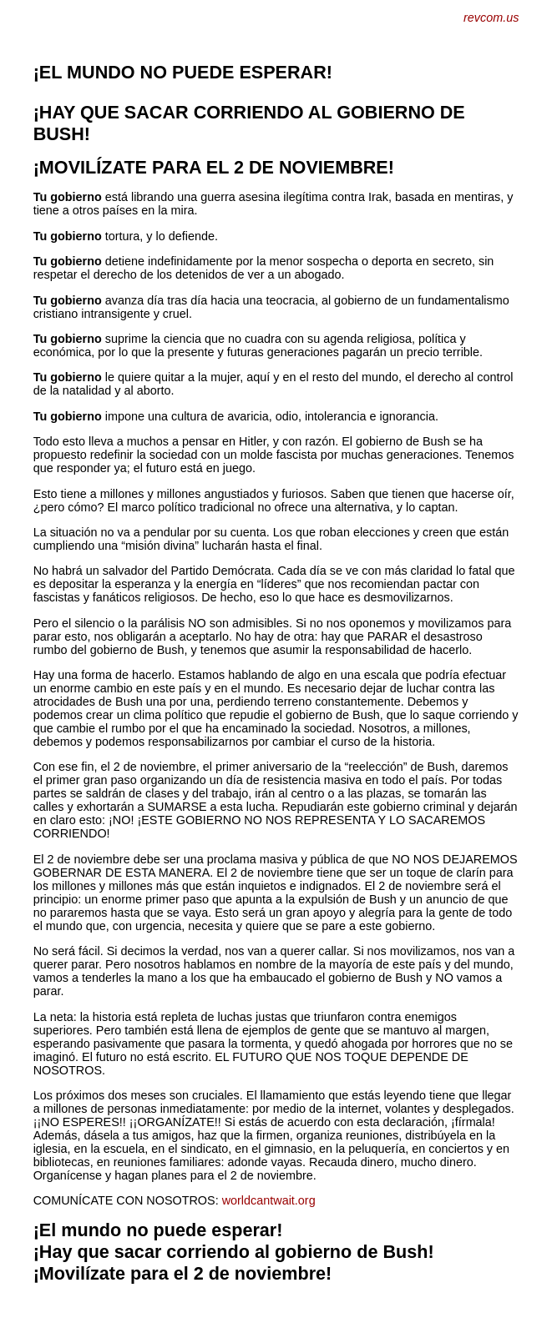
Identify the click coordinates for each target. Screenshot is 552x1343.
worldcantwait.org (269, 1200)
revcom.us (491, 17)
